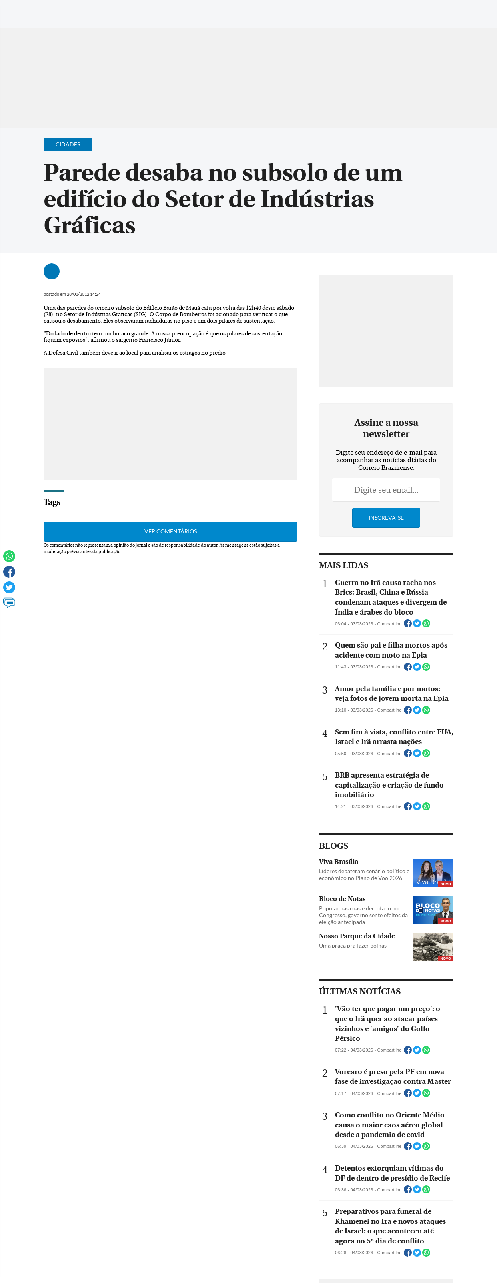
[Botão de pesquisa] (45, 10)
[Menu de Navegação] (21, 10)
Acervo (198, 11)
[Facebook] (439, 13)
